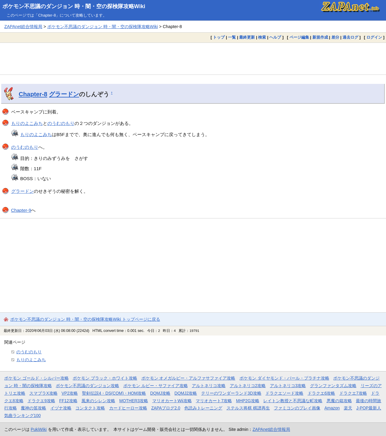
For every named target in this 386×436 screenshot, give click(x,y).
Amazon (332, 408)
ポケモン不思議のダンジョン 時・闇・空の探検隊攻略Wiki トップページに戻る (85, 319)
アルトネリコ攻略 (209, 385)
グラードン (64, 94)
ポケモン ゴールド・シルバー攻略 (36, 378)
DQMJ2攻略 (186, 393)
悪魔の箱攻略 (339, 400)
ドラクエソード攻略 (284, 393)
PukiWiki (39, 429)
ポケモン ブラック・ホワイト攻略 (105, 378)
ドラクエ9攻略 (41, 400)
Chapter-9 (21, 210)
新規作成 (320, 37)
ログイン (374, 37)
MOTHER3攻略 (133, 400)
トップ (219, 37)
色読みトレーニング (203, 408)
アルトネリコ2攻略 (248, 385)
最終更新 (247, 37)
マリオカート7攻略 (214, 400)
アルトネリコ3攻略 (288, 385)
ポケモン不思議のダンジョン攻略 (87, 385)
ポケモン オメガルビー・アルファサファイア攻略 (188, 378)
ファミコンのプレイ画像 (297, 408)
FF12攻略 (68, 400)
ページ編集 (299, 37)
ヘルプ (275, 37)
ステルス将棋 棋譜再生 (248, 408)
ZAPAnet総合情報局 (23, 26)
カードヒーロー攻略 (128, 408)
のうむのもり (60, 123)
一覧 (232, 37)
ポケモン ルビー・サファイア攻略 (155, 385)
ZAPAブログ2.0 (165, 408)
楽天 (348, 408)
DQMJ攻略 (160, 393)
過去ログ (350, 37)
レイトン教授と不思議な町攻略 (292, 400)
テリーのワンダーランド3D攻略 (231, 393)
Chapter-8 (33, 94)
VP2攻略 (70, 393)
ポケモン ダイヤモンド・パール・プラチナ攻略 (284, 378)
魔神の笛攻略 (33, 408)
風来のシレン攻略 (98, 400)
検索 (262, 37)
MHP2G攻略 (247, 400)
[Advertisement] (193, 58)
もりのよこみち (27, 123)
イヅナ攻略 (60, 408)
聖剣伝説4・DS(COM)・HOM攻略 (114, 393)
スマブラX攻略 (43, 393)
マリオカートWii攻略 (172, 400)
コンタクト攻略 (90, 408)
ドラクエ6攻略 (321, 393)
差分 (335, 37)
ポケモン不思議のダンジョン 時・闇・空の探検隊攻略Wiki (73, 6)
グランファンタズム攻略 (333, 385)
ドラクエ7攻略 (353, 393)
